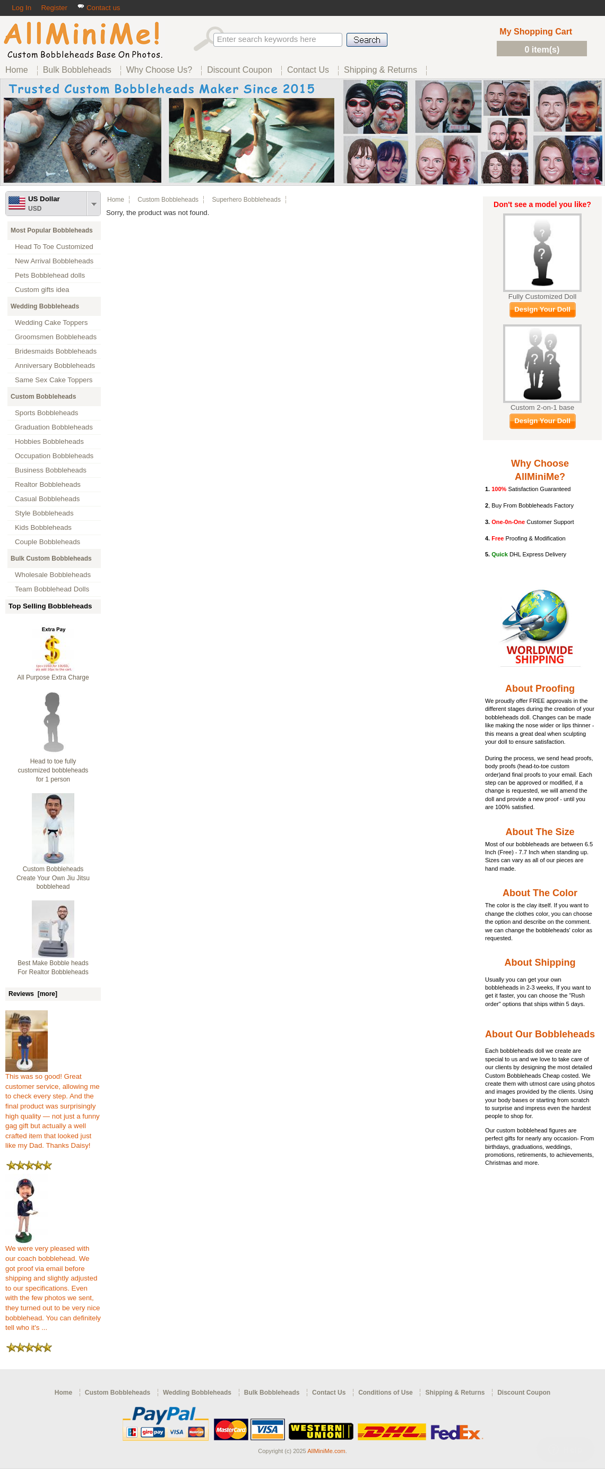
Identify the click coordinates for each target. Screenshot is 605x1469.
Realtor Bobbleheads (48, 484)
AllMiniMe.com (326, 1451)
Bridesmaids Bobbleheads (56, 351)
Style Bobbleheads (44, 513)
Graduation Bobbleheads (54, 427)
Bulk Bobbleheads (272, 1392)
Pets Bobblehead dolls (50, 275)
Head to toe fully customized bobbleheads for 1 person (53, 770)
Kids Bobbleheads (43, 527)
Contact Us (328, 1392)
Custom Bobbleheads (43, 396)
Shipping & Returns (455, 1392)
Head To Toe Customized (54, 247)
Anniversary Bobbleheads (55, 366)
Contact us (98, 8)
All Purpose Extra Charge (53, 677)
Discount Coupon (523, 1392)
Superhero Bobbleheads (246, 199)
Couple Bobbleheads (47, 542)
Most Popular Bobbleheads (52, 230)
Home (115, 199)
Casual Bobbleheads (47, 499)
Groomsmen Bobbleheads (56, 337)
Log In (21, 8)
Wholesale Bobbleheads (53, 575)
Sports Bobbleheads (46, 413)
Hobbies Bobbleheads (49, 441)
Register (54, 8)
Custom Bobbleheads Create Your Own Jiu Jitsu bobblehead (53, 878)
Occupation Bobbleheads (54, 456)
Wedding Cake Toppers (51, 323)
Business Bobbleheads (51, 470)
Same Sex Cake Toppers (54, 380)
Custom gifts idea (42, 290)
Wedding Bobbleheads (45, 306)
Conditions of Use (385, 1392)
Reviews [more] (32, 994)
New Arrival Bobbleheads (54, 261)
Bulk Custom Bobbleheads (51, 558)
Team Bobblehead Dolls (52, 589)
